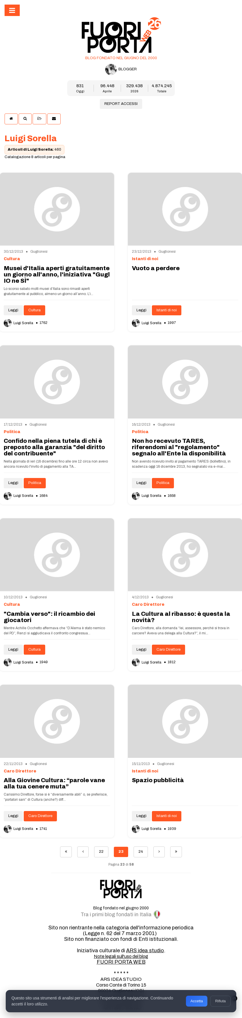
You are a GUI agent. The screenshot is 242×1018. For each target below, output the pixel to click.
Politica (34, 483)
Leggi (13, 310)
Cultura (34, 310)
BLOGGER (121, 69)
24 (140, 852)
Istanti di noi (166, 310)
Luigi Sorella (19, 323)
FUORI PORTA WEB (121, 962)
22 (101, 852)
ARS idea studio (145, 950)
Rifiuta (220, 1001)
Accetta (197, 1001)
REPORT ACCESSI (121, 104)
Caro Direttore (168, 650)
